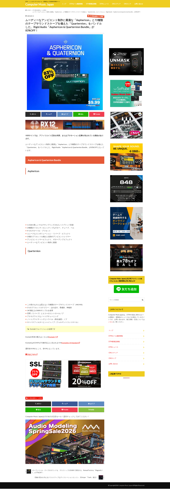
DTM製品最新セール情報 (35, 398)
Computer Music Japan (39, 4)
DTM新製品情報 (91, 4)
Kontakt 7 (52, 337)
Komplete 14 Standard (69, 343)
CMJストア (127, 4)
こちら (110, 328)
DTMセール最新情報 (76, 4)
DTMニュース (104, 4)
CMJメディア (116, 4)
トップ (64, 4)
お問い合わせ (138, 4)
